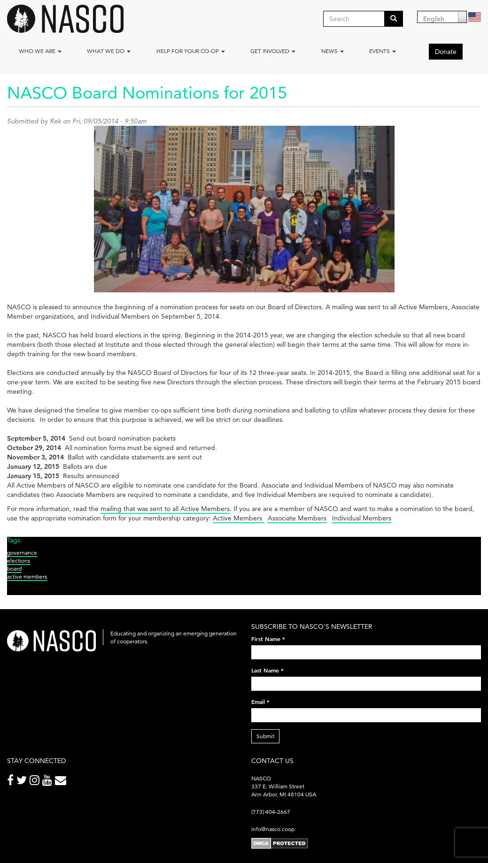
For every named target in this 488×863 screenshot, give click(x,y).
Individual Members (361, 518)
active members (27, 576)
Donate (446, 51)
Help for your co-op (190, 50)
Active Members (238, 518)
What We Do (109, 50)
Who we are (40, 50)
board (14, 568)
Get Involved (272, 50)
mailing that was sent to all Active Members (165, 508)
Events (382, 50)
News (332, 50)
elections (18, 560)
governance (22, 552)
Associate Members (297, 518)
